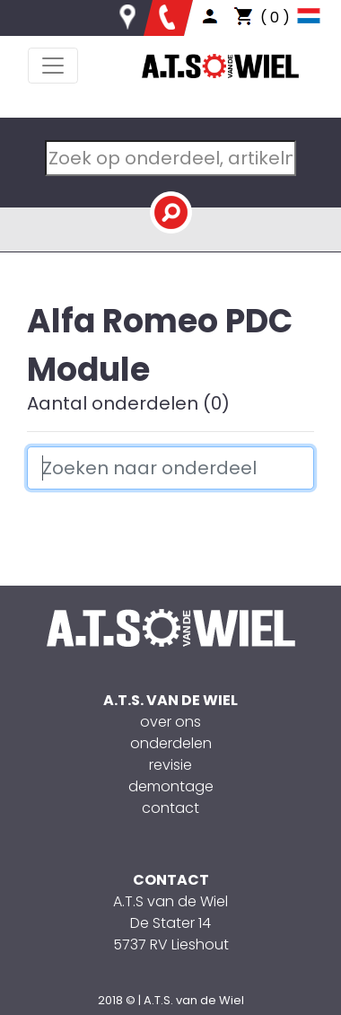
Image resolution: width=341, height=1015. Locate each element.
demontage (171, 786)
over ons (170, 721)
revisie (170, 765)
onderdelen (171, 743)
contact (170, 808)
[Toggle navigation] (53, 66)
